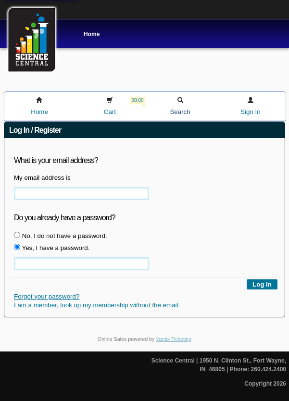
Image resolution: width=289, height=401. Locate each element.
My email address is (42, 177)
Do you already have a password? (64, 217)
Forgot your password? (46, 296)
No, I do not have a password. (60, 235)
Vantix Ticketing (173, 339)
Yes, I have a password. (51, 247)
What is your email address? (56, 160)
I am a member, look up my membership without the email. (97, 305)
